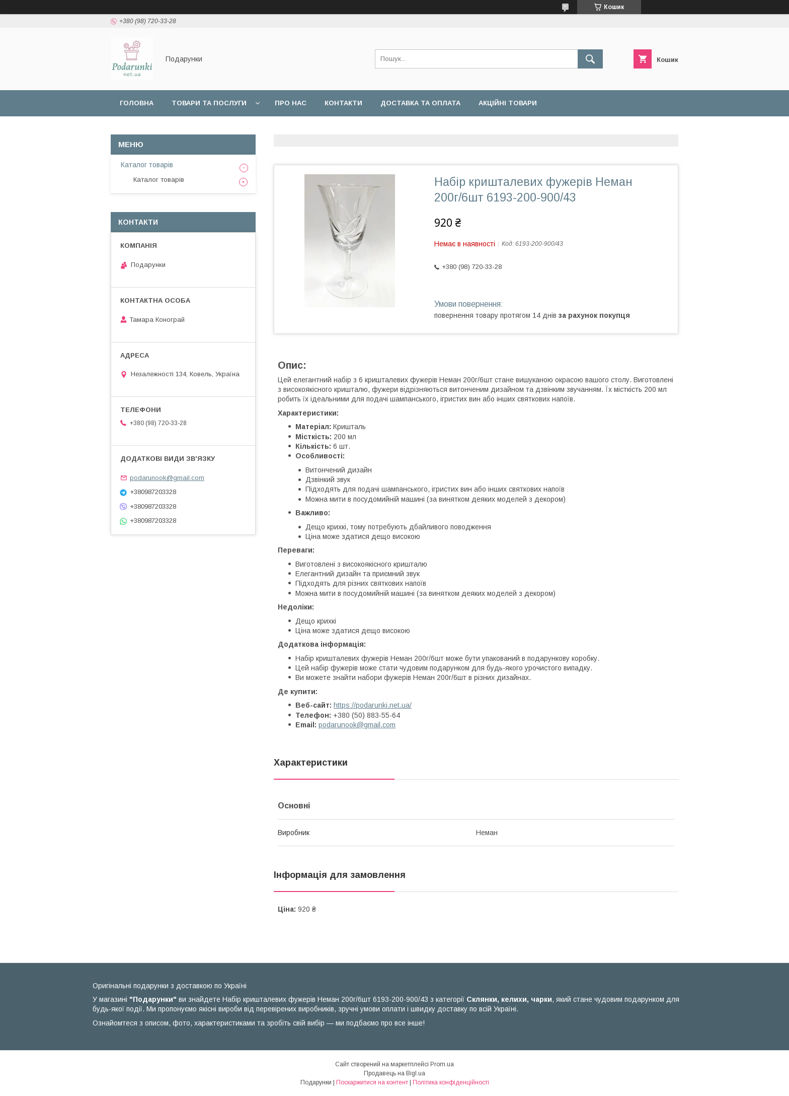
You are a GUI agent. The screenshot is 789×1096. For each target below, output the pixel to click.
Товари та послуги (209, 103)
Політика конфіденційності (451, 1082)
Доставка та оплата (420, 103)
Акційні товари (508, 103)
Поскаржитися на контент (372, 1082)
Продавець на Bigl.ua (394, 1073)
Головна (136, 103)
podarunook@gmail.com (357, 725)
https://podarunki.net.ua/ (373, 705)
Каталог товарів (147, 165)
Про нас (290, 103)
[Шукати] (590, 58)
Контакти (343, 103)
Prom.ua (442, 1064)
